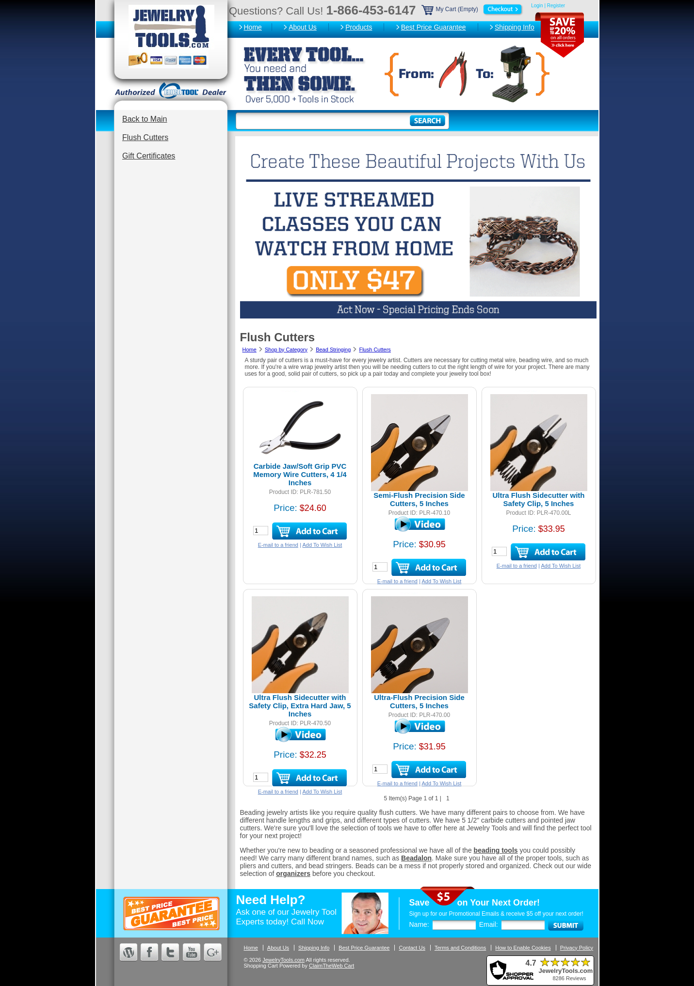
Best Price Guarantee (433, 27)
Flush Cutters (145, 137)
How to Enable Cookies (522, 948)
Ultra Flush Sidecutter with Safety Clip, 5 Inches (538, 499)
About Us (303, 27)
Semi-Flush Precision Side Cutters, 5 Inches (419, 499)
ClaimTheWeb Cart (331, 966)
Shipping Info (514, 27)
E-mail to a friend (278, 545)
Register (556, 5)
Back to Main (144, 119)
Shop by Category (286, 349)
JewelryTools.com (283, 960)
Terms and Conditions (460, 948)
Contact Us (412, 948)
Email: (488, 924)
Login (537, 5)
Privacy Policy (576, 948)
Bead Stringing (333, 349)
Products (358, 27)
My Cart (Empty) (472, 9)
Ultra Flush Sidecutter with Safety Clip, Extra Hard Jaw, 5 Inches (300, 705)
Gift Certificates (148, 156)
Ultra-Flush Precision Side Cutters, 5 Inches (419, 701)
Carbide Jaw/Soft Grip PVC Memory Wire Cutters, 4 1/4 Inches (299, 474)
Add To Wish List (322, 545)
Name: (419, 924)
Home (253, 27)
